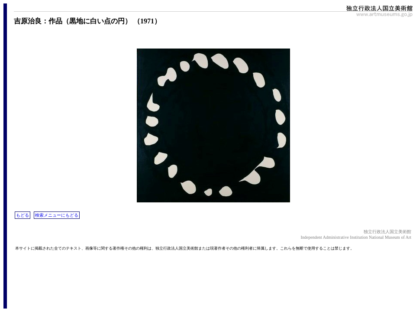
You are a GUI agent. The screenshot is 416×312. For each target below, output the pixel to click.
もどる (22, 215)
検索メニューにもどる (56, 215)
